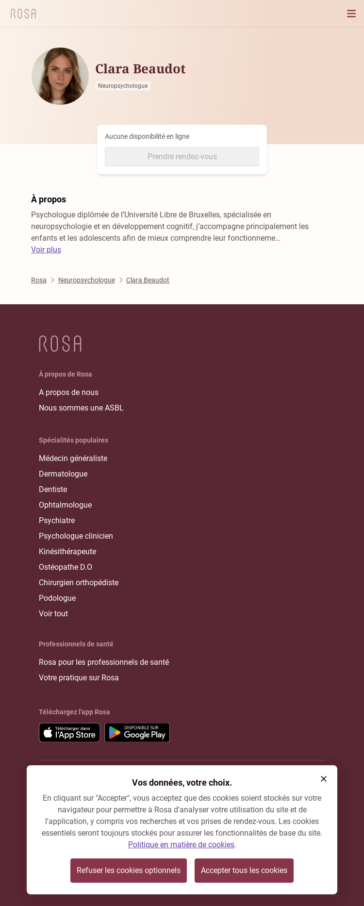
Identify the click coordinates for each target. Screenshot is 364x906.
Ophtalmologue (65, 505)
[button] (324, 779)
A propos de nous (69, 392)
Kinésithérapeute (67, 551)
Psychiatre (57, 520)
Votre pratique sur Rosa (79, 677)
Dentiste (53, 489)
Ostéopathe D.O (65, 567)
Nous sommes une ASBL (81, 407)
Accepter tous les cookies (244, 870)
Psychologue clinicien (76, 536)
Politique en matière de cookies (181, 844)
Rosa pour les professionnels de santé (104, 662)
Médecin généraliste (73, 458)
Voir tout (53, 613)
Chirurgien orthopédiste (78, 582)
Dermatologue (63, 473)
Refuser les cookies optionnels (129, 870)
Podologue (57, 598)
